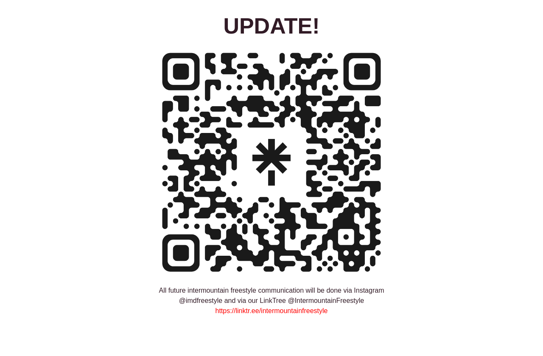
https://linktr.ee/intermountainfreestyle (271, 310)
